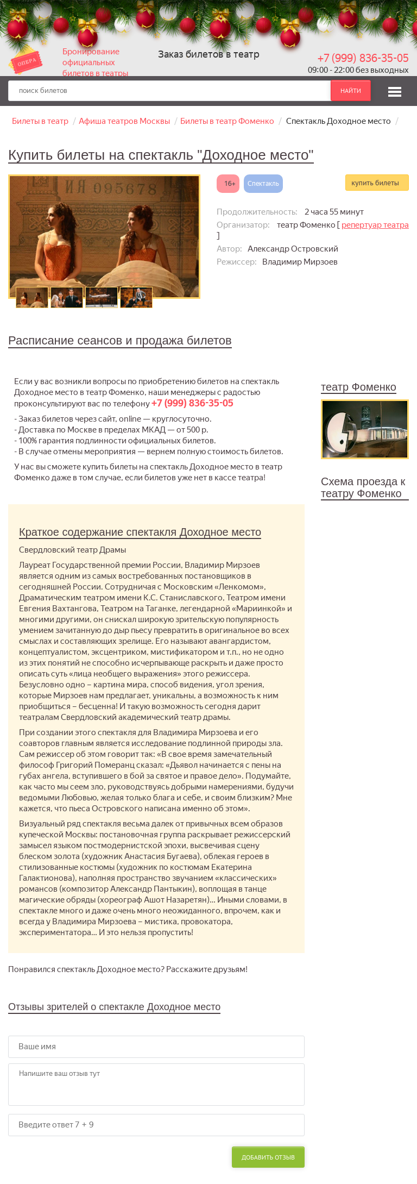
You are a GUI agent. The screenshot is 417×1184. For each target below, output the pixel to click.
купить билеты (375, 182)
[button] (394, 90)
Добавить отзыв (268, 1157)
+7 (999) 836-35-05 (363, 58)
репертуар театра (375, 225)
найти (350, 90)
